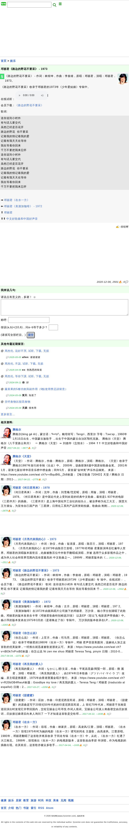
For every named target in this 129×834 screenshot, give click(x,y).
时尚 (41, 803)
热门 (19, 811)
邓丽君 (8, 212)
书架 (26, 811)
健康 (4, 803)
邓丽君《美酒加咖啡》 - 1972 (23, 206)
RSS (41, 811)
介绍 (11, 811)
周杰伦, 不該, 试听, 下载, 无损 (24, 367)
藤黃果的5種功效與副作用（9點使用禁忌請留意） (36, 392)
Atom (50, 811)
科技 (48, 803)
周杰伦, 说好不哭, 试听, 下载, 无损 (27, 354)
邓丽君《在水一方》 (17, 200)
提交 (30, 338)
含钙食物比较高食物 (17, 405)
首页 (4, 60)
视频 (71, 803)
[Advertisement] (64, 33)
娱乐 (13, 60)
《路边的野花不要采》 (29, 105)
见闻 (63, 803)
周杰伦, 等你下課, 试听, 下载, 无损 (27, 379)
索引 (33, 811)
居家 (19, 803)
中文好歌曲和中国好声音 (22, 218)
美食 (56, 803)
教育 (26, 803)
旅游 (33, 803)
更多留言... (8, 417)
